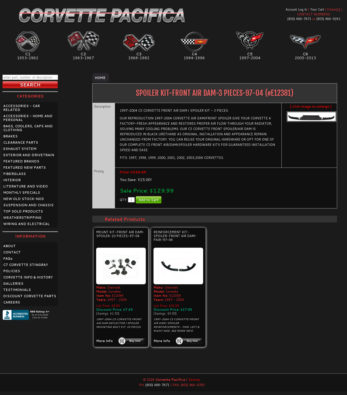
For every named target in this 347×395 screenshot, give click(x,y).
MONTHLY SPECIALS (21, 192)
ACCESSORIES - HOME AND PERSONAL (28, 118)
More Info (104, 341)
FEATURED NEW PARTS (24, 167)
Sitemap (194, 379)
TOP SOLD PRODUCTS (23, 211)
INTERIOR (12, 180)
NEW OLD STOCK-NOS (23, 199)
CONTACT (12, 252)
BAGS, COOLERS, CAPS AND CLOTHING (28, 128)
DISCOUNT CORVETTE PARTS (29, 296)
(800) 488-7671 (299, 19)
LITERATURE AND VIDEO (25, 186)
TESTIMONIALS (17, 290)
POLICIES (11, 271)
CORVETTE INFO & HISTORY (28, 277)
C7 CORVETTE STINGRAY (25, 265)
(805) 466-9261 (328, 19)
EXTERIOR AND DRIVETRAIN (28, 155)
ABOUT (9, 246)
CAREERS (11, 302)
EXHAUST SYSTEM (19, 149)
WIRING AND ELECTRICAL (26, 224)
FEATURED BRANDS (21, 161)
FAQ (8, 258)
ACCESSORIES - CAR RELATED (21, 108)
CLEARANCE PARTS (20, 142)
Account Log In (296, 9)
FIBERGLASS (14, 174)
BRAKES (10, 136)
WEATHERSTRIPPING (22, 217)
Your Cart (317, 9)
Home (100, 78)
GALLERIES (13, 283)
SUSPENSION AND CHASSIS (28, 205)
